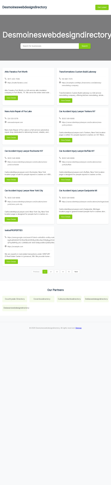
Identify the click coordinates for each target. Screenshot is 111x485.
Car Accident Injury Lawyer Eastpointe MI (78, 190)
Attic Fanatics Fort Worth (16, 72)
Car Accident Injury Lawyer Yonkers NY (77, 111)
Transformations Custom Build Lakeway (77, 72)
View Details (11, 98)
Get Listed (102, 7)
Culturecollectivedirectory (69, 299)
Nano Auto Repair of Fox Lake (18, 111)
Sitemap (78, 328)
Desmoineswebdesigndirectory (24, 7)
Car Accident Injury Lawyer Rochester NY (24, 151)
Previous (36, 272)
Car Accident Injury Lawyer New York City (24, 190)
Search (85, 46)
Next (76, 272)
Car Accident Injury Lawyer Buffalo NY (76, 151)
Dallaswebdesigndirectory (96, 299)
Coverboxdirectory (42, 299)
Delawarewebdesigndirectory (15, 308)
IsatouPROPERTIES (13, 230)
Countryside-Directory (15, 299)
